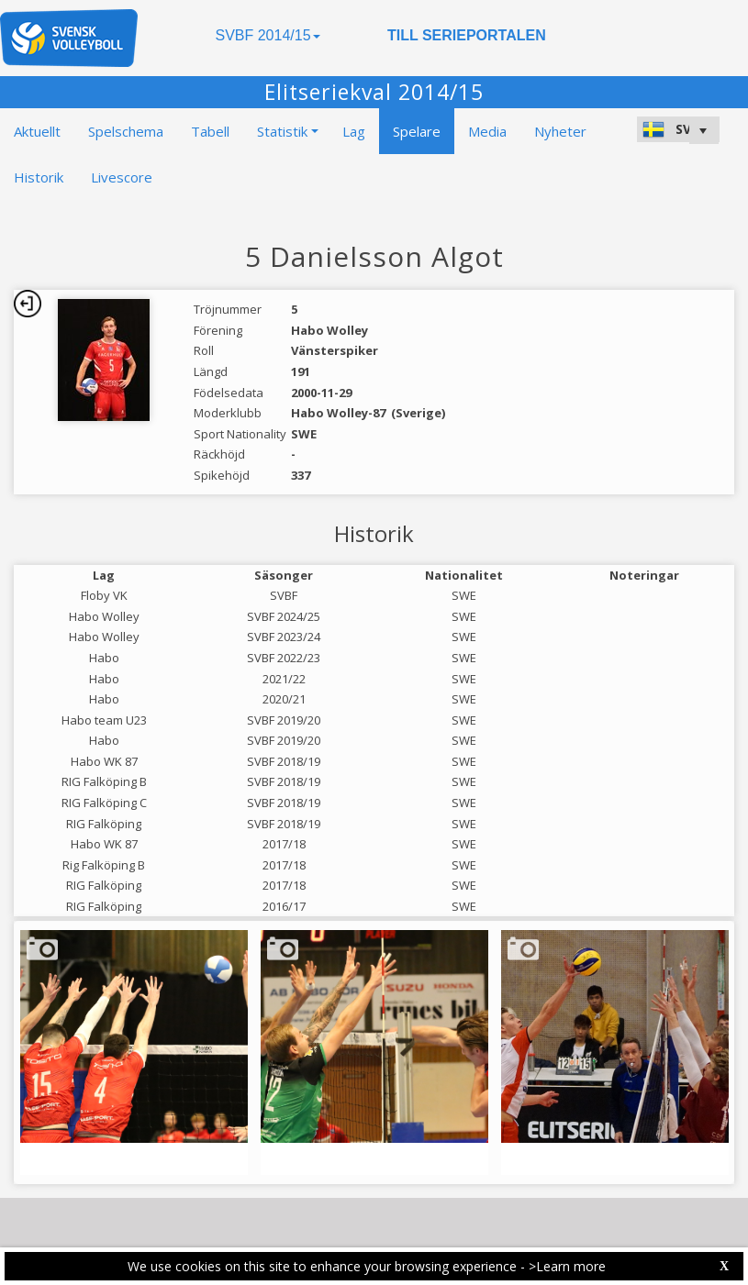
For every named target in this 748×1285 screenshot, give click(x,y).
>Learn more (567, 1266)
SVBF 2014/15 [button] (267, 35)
